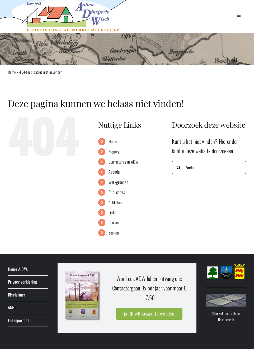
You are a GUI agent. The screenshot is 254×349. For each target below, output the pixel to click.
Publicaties (117, 192)
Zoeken (114, 233)
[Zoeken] (178, 167)
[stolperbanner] (226, 297)
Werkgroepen (118, 182)
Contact (114, 222)
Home (12, 72)
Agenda (114, 172)
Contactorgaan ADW (123, 162)
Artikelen (115, 202)
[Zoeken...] (209, 167)
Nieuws (114, 152)
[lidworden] (82, 271)
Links (112, 212)
